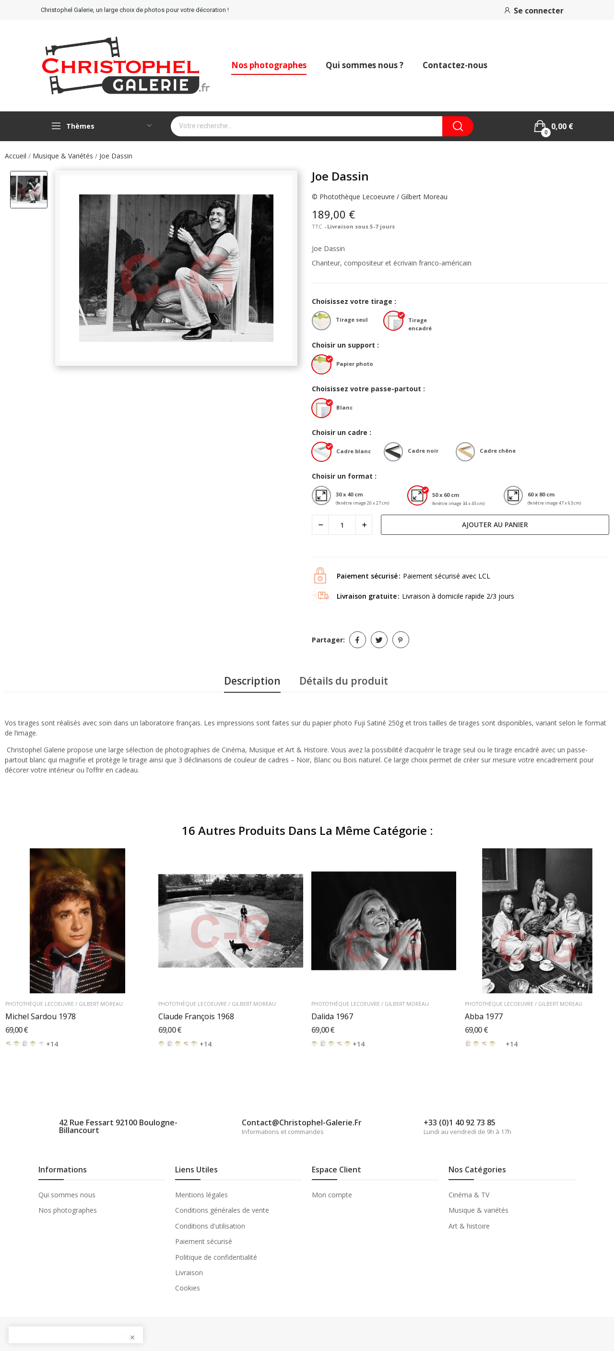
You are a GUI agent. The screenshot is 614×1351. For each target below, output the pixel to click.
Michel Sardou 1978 (40, 1016)
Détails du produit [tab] (343, 681)
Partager (357, 639)
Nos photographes (67, 1210)
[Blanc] (324, 409)
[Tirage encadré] (396, 322)
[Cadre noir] (396, 453)
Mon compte (332, 1194)
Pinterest (400, 639)
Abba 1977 (484, 1016)
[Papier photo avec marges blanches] (194, 1043)
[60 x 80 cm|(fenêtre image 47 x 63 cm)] (516, 496)
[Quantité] (342, 525)
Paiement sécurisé (203, 1241)
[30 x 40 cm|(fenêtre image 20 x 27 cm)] (324, 496)
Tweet (379, 639)
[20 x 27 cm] (500, 1043)
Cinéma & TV (469, 1194)
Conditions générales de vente (222, 1210)
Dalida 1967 (332, 1016)
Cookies (187, 1287)
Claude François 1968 (196, 1016)
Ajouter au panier (495, 524)
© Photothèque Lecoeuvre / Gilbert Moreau (380, 196)
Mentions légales (201, 1194)
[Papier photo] (324, 365)
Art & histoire (469, 1225)
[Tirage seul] (324, 322)
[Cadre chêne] (468, 453)
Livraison (189, 1272)
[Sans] (25, 1043)
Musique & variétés (478, 1210)
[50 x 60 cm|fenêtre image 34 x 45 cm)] (420, 496)
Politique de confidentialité (216, 1257)
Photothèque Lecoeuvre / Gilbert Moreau (64, 1004)
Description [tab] (252, 681)
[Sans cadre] (8, 1043)
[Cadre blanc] (324, 453)
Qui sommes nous (66, 1194)
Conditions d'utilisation (210, 1225)
